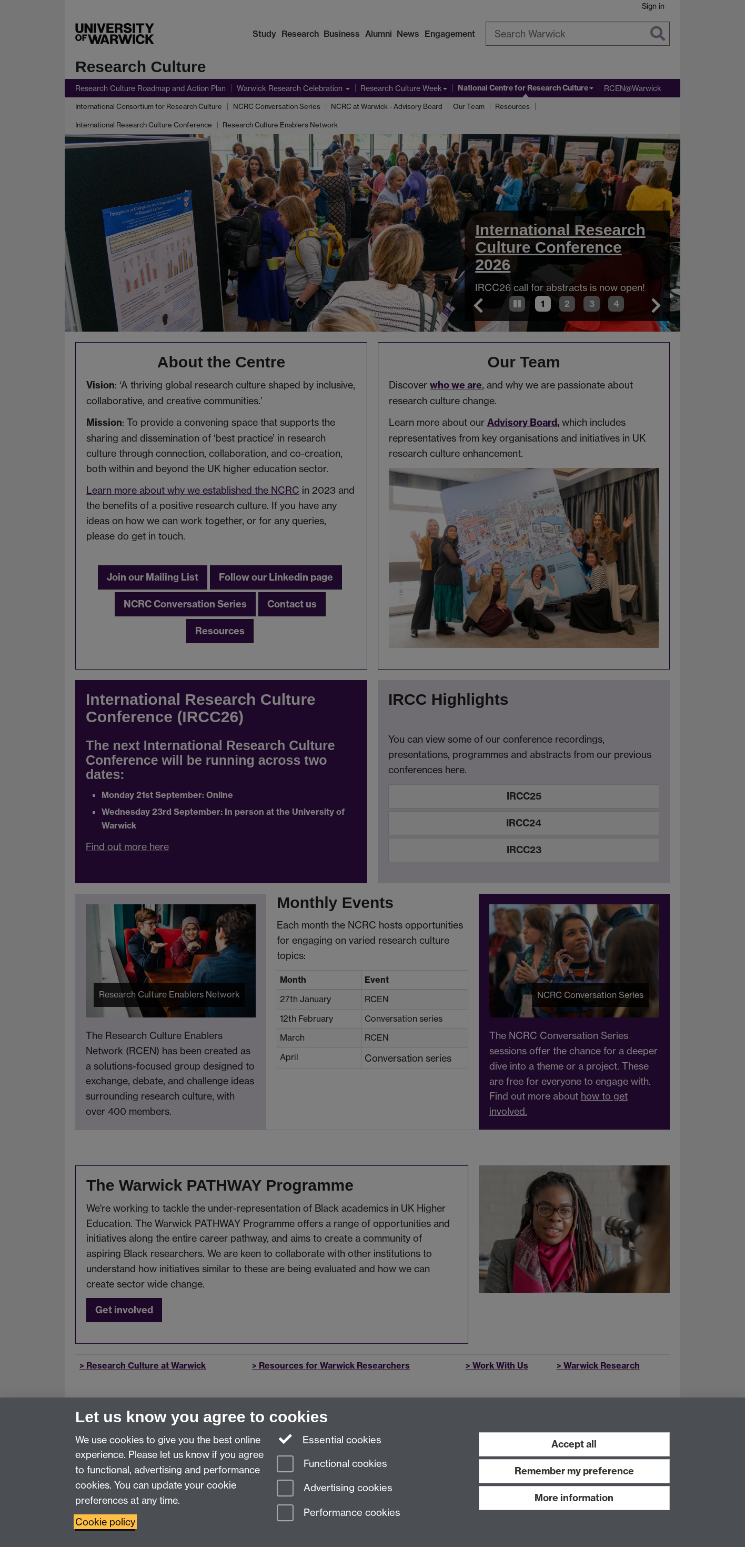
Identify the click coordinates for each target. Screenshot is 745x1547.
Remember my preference (574, 1471)
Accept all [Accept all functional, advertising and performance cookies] (574, 1444)
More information (574, 1498)
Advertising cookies (334, 1489)
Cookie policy (105, 1522)
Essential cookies (329, 1439)
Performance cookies (338, 1513)
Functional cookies (332, 1464)
